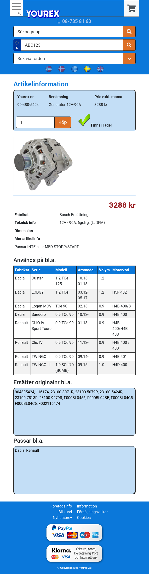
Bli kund (65, 512)
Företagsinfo (61, 506)
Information (87, 506)
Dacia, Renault (74, 470)
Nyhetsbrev (62, 517)
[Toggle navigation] (16, 8)
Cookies (84, 517)
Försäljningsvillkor (92, 512)
